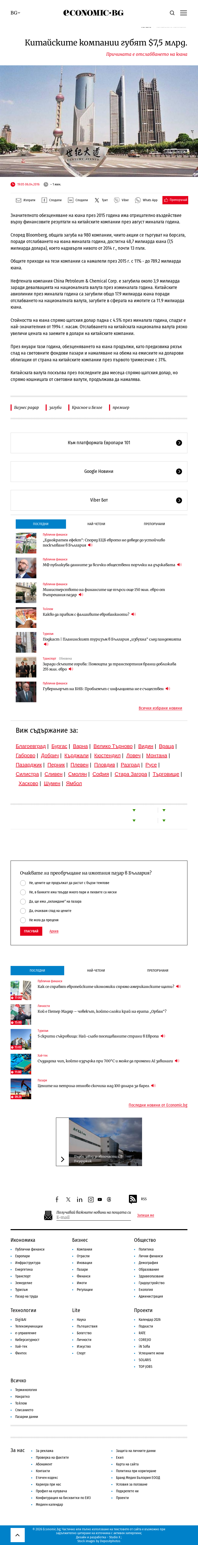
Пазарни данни (26, 1417)
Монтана (156, 755)
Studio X (114, 1537)
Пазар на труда (26, 1296)
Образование (149, 1269)
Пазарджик (29, 765)
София (101, 774)
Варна (80, 746)
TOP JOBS (145, 1366)
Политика (146, 1249)
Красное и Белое (87, 407)
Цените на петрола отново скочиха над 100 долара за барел (97, 1085)
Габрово (25, 755)
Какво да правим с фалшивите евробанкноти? (89, 614)
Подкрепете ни (127, 1491)
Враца (166, 746)
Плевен (80, 765)
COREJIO (145, 1340)
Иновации (84, 1263)
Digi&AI (20, 1319)
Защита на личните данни (136, 1451)
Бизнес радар (26, 407)
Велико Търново (113, 746)
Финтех (21, 1353)
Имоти (82, 1283)
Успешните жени (151, 1353)
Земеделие (23, 1283)
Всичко (18, 1380)
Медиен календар (49, 1504)
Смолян (77, 774)
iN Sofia (144, 1346)
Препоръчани (154, 524)
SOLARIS (145, 1360)
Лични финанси (151, 1256)
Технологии (23, 1310)
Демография (148, 1263)
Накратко (22, 1396)
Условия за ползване (131, 1484)
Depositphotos (110, 1541)
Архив (54, 931)
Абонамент (44, 1464)
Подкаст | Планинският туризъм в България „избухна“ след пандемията (112, 642)
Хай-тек (43, 1055)
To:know (48, 609)
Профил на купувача (51, 1491)
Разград (130, 765)
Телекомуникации (29, 1326)
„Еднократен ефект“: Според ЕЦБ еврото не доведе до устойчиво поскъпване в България (104, 543)
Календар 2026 (150, 1319)
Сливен (54, 774)
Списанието (24, 1410)
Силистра (27, 774)
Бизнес (80, 1240)
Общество (145, 1240)
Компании (84, 1249)
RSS (137, 1199)
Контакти (43, 1471)
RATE (142, 1333)
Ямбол (74, 783)
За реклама (44, 1451)
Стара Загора (131, 774)
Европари (22, 1256)
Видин (145, 746)
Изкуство (84, 1346)
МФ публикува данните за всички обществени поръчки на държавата (112, 564)
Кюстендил (107, 755)
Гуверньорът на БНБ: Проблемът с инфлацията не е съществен (106, 688)
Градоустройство (151, 1283)
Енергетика (24, 1269)
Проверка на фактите (52, 1457)
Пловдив (104, 765)
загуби (55, 407)
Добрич (50, 755)
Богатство (84, 1333)
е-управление (25, 1333)
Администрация (151, 1296)
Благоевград (31, 746)
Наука (81, 1319)
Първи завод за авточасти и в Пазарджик (98, 1158)
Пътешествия (87, 1326)
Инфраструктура (27, 1263)
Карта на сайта (127, 1464)
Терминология (26, 1390)
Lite (76, 1310)
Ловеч (133, 755)
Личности (44, 1006)
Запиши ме (145, 1215)
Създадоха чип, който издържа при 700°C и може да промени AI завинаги (108, 1060)
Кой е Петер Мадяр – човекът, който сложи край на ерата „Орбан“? (102, 1011)
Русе (151, 765)
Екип (119, 1457)
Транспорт (49, 658)
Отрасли (83, 1256)
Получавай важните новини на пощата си (93, 1212)
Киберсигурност (27, 1340)
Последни (40, 524)
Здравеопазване (151, 1276)
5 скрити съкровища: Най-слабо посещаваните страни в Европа (101, 1036)
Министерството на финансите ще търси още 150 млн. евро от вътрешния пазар (104, 592)
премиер (121, 407)
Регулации (85, 1290)
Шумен (52, 783)
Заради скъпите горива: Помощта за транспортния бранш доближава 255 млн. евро (109, 667)
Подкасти (146, 1326)
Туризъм (48, 634)
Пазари (42, 1080)
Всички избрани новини (160, 708)
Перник (56, 765)
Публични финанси (55, 534)
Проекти (143, 1310)
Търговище (166, 774)
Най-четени (96, 524)
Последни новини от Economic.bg (158, 1105)
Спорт (81, 1353)
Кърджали (76, 755)
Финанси (83, 1276)
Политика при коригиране (136, 1471)
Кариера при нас (48, 1484)
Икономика (23, 1240)
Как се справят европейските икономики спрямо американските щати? (109, 986)
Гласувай (31, 931)
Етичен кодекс (47, 1478)
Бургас (59, 746)
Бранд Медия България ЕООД (138, 1478)
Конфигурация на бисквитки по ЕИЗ (63, 1498)
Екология (146, 1290)
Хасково (28, 783)
